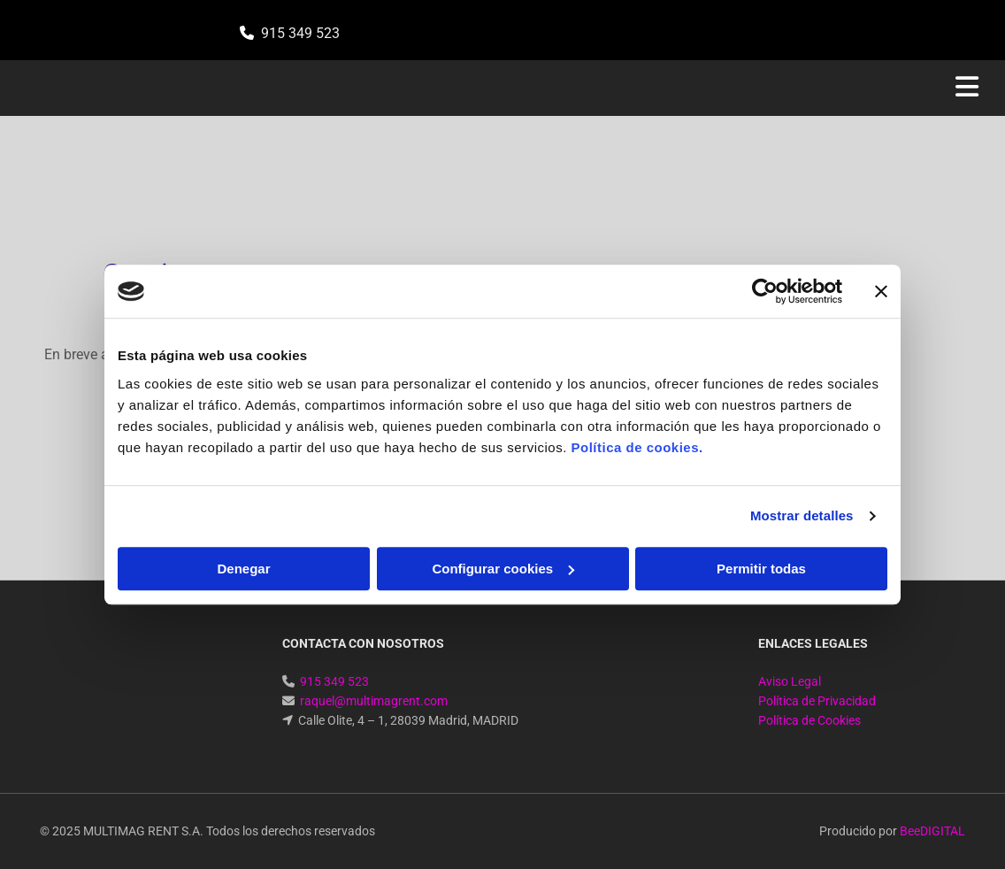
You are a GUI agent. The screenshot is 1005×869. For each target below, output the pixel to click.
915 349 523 (300, 33)
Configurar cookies (503, 568)
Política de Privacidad (817, 701)
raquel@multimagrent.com (374, 701)
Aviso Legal (789, 681)
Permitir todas (761, 568)
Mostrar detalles (802, 515)
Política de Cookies (809, 720)
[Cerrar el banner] (881, 291)
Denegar (243, 568)
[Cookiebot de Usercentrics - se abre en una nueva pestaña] (764, 291)
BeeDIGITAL (932, 831)
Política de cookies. (636, 447)
